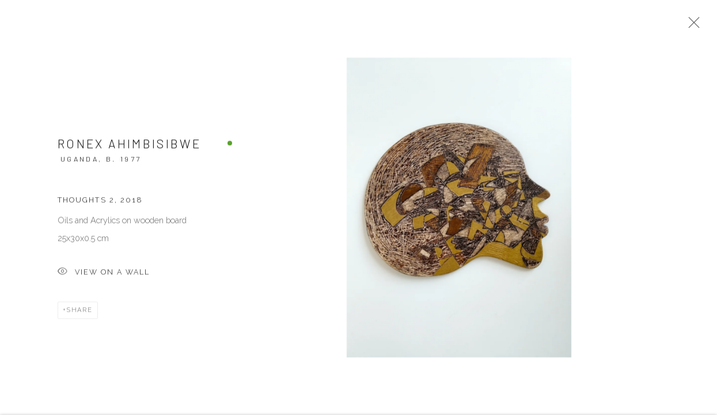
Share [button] (80, 315)
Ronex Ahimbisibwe (129, 148)
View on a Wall (104, 277)
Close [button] (693, 26)
